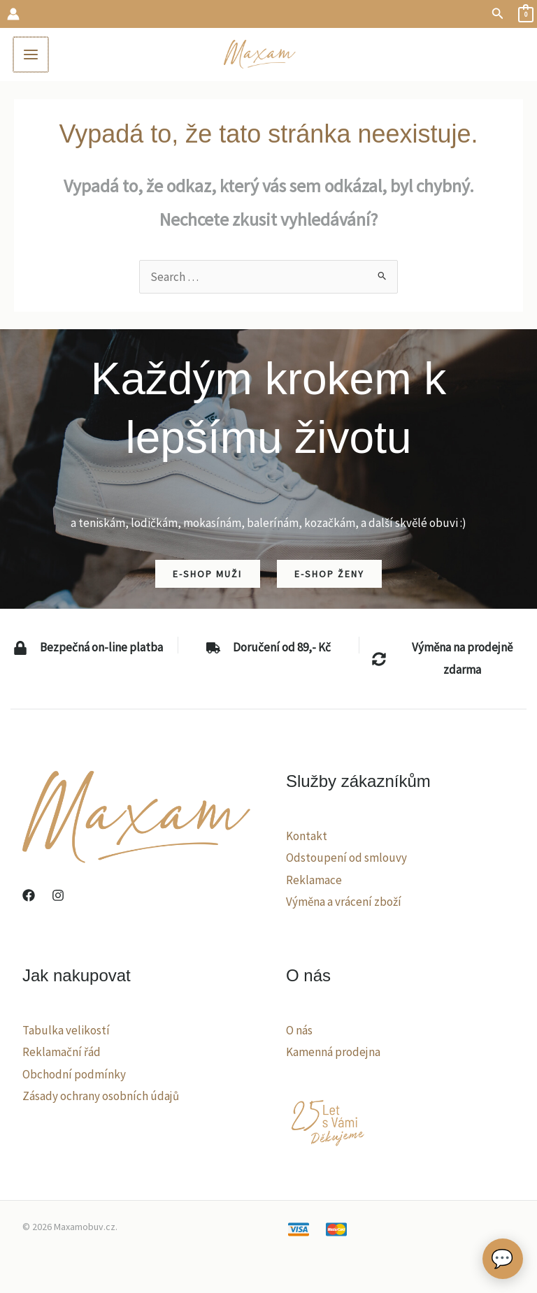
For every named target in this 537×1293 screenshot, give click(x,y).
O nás (299, 1032)
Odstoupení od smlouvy (346, 860)
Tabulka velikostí (66, 1032)
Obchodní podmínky (74, 1077)
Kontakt (306, 838)
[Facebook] (28, 898)
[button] (498, 14)
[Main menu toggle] (33, 56)
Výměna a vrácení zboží (343, 904)
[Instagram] (58, 898)
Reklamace (314, 882)
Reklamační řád (61, 1054)
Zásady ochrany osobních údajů (100, 1098)
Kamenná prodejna (333, 1054)
